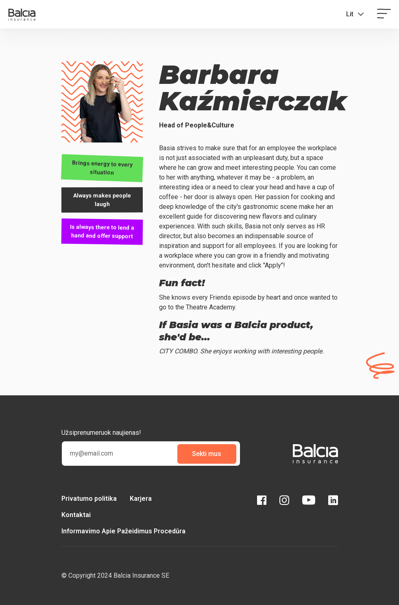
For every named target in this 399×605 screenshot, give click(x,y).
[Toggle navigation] (383, 14)
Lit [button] (349, 14)
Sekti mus (206, 454)
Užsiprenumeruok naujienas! (101, 432)
